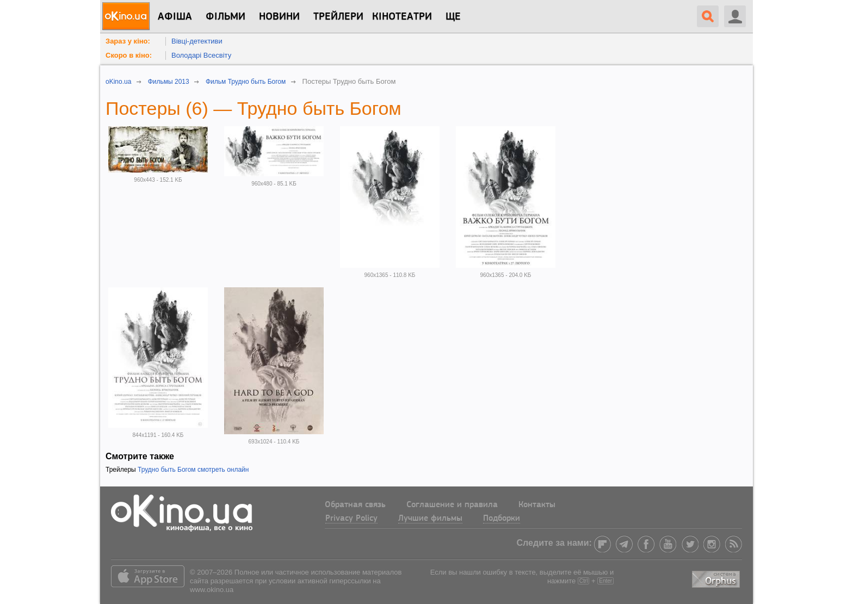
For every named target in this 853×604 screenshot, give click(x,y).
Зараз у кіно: (128, 41)
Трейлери (338, 16)
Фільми (225, 16)
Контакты (536, 505)
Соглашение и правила (452, 505)
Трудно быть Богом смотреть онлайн (193, 469)
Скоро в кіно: (129, 55)
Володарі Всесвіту (201, 55)
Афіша (175, 16)
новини (279, 16)
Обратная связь (355, 505)
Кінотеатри (402, 16)
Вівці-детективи (196, 41)
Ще (453, 16)
